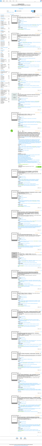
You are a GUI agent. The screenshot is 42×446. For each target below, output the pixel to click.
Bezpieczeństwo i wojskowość (22, 388)
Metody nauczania (37, 405)
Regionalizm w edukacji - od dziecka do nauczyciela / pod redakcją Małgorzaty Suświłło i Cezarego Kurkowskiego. (29, 286)
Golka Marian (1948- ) (35, 140)
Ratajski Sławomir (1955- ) (29, 139)
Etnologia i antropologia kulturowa (29, 284)
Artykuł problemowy (20, 44)
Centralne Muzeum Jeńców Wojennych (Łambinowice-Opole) (26, 424)
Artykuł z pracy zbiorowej (27, 44)
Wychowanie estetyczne (21, 102)
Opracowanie (20, 148)
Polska (33, 221)
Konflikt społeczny (20, 319)
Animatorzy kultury (20, 179)
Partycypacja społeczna (21, 180)
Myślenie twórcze (39, 146)
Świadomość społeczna (37, 81)
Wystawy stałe (30, 425)
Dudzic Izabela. (21, 257)
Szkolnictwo (24, 241)
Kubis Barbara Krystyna (22, 421)
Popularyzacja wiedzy (30, 406)
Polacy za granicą (31, 81)
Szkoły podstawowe (27, 180)
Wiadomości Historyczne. (27, 29)
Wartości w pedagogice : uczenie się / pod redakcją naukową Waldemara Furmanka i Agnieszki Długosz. (28, 67)
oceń (41, 15)
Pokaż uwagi (19, 68)
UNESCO (19, 146)
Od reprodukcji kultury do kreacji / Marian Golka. (24, 155)
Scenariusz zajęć (27, 243)
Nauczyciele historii (20, 360)
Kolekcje (13, 12)
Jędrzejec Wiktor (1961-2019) (30, 141)
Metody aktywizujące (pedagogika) (30, 405)
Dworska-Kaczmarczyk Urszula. (23, 58)
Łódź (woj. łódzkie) (27, 320)
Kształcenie (28, 61)
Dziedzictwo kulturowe (23, 61)
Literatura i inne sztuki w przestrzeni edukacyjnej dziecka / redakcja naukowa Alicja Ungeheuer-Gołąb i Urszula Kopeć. (29, 107)
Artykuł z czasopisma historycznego (22, 26)
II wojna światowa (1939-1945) (32, 340)
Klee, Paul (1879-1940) (21, 101)
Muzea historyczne (30, 42)
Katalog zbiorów (21, 8)
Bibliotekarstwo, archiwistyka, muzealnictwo (23, 85)
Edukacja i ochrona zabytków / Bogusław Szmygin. (24, 157)
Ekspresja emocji (32, 101)
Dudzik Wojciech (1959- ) (28, 140)
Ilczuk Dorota (21, 139)
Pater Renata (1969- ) (21, 176)
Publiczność (20, 425)
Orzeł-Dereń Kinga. (21, 78)
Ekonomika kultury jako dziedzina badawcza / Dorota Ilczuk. (25, 158)
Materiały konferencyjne (30, 148)
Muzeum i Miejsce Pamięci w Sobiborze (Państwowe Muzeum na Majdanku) (28, 300)
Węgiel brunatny (30, 260)
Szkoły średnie (32, 180)
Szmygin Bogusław (28, 143)
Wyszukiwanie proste (9, 12)
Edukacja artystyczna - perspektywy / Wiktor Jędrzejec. (25, 159)
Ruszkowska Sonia (21, 337)
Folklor (39, 280)
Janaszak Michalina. (21, 277)
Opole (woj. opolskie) (28, 426)
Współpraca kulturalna (21, 320)
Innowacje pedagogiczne (32, 179)
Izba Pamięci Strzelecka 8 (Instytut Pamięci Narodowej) (25, 383)
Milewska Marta (21, 380)
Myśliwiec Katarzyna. (31, 58)
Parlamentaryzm (21, 241)
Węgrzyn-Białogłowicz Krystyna (23, 98)
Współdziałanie (36, 180)
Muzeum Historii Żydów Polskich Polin (23, 340)
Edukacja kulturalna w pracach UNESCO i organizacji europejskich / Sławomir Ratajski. (29, 154)
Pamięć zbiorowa (20, 221)
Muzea (35, 61)
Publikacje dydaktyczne (24, 21)
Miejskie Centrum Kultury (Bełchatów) (23, 260)
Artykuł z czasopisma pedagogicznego (33, 26)
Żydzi (37, 24)
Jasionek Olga (21, 357)
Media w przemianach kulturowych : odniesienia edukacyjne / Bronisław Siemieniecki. (28, 161)
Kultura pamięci (20, 42)
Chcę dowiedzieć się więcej (17, 445)
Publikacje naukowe (23, 40)
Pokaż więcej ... (2, 25)
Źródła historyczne (20, 408)
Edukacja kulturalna (27, 101)
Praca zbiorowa (24, 148)
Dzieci (19, 61)
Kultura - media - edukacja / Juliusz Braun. (23, 156)
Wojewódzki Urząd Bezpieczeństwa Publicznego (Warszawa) (28, 383)
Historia (19, 28)
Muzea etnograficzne (26, 81)
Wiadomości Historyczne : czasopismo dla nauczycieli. (31, 411)
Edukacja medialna (23, 146)
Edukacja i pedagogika (24, 28)
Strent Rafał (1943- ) (34, 142)
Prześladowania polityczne (26, 384)
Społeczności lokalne (36, 319)
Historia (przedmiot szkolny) (32, 24)
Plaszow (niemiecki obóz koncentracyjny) (23, 24)
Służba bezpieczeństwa (33, 384)
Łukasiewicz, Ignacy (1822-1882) (22, 121)
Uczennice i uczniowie (36, 406)
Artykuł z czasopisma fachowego (22, 262)
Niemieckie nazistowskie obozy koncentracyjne (32, 301)
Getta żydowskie (39, 340)
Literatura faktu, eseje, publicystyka (31, 118)
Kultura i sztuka (29, 410)
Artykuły (19, 21)
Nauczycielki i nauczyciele (24, 406)
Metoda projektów (30, 319)
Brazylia (19, 82)
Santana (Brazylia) (23, 82)
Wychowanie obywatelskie (26, 221)
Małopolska (22, 201)
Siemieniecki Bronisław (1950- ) (25, 142)
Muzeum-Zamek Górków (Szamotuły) (23, 280)
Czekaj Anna (20, 140)
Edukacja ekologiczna (36, 260)
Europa (31, 221)
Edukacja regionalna (35, 280)
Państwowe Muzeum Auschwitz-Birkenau (23, 200)
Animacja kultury (30, 280)
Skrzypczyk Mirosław (21, 316)
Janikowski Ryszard (21, 141)
